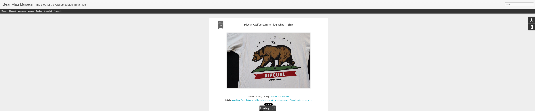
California (249, 48)
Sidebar (39, 11)
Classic (4, 11)
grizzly (273, 48)
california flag (260, 48)
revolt (286, 48)
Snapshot (48, 11)
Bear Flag (240, 48)
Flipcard (12, 11)
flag (268, 48)
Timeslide (58, 11)
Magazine (22, 11)
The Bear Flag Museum (279, 45)
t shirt (304, 48)
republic (280, 48)
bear (233, 48)
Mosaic (31, 11)
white (310, 48)
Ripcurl (293, 48)
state (299, 48)
